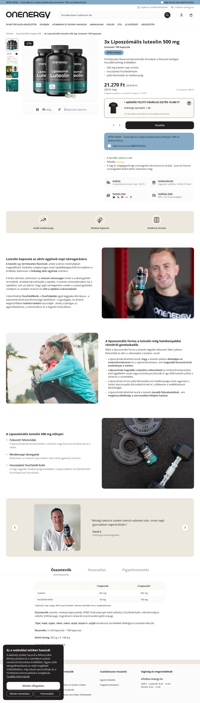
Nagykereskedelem (109, 684)
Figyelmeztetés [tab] (135, 570)
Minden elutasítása (19, 693)
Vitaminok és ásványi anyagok (69, 24)
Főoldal (9, 33)
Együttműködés (107, 679)
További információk (18, 676)
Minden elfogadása (33, 685)
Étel (120, 24)
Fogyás (111, 24)
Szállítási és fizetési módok (72, 684)
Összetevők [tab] (61, 570)
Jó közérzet (131, 24)
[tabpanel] (100, 610)
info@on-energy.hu (182, 7)
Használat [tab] (97, 570)
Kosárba (160, 125)
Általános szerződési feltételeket (75, 694)
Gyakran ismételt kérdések (152, 7)
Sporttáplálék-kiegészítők (21, 24)
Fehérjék (44, 24)
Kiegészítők (147, 24)
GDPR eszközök (66, 689)
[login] (181, 15)
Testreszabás (47, 693)
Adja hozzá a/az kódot (179, 2)
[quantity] (113, 125)
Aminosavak (97, 24)
